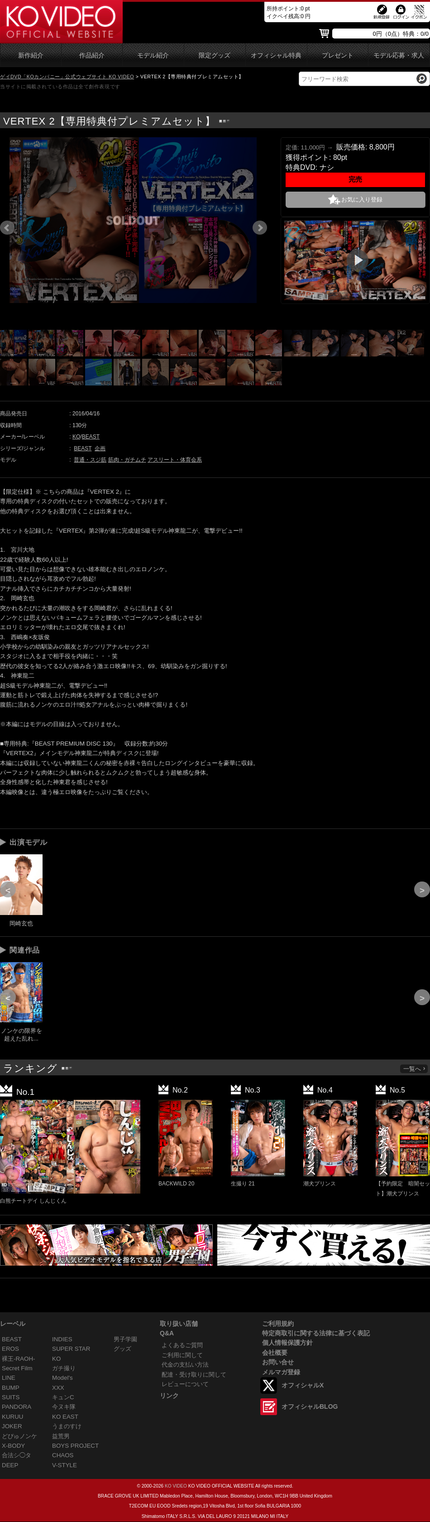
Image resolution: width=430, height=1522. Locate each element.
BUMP (10, 1387)
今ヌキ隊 (64, 1406)
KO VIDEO (176, 1485)
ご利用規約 (278, 1323)
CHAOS (63, 1455)
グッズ (122, 1348)
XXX (58, 1387)
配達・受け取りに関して (194, 1374)
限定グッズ (214, 55)
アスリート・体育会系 (175, 460)
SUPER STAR (71, 1348)
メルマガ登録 (281, 1372)
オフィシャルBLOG (310, 1406)
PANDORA (16, 1406)
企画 (100, 448)
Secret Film (17, 1368)
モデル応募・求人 (398, 55)
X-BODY (13, 1445)
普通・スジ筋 (90, 460)
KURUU (13, 1416)
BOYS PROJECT (75, 1445)
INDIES (62, 1339)
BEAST (91, 436)
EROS (10, 1348)
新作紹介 (30, 55)
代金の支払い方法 (185, 1364)
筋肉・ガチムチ (127, 460)
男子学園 (125, 1339)
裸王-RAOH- (18, 1358)
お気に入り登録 (361, 199)
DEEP (10, 1465)
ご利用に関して (182, 1355)
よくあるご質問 (182, 1345)
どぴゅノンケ (19, 1436)
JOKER (12, 1426)
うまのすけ (66, 1426)
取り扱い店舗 (179, 1323)
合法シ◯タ (16, 1455)
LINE (8, 1377)
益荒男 (61, 1436)
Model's (62, 1377)
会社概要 (274, 1352)
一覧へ (414, 1068)
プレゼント (338, 55)
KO (76, 436)
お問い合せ (278, 1362)
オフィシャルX (303, 1385)
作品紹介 (92, 55)
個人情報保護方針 (287, 1342)
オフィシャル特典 (276, 55)
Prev (7, 228)
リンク (169, 1395)
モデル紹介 (153, 55)
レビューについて (185, 1384)
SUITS (10, 1397)
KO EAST (65, 1416)
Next (260, 228)
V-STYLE (64, 1465)
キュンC (63, 1397)
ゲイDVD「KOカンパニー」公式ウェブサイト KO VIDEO (67, 76)
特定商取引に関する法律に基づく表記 (316, 1333)
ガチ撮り (64, 1368)
